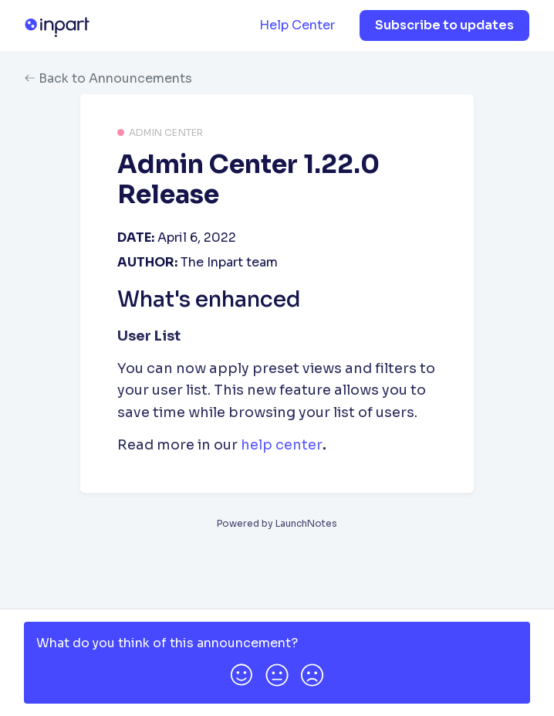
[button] (241, 672)
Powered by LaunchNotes (277, 523)
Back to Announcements (108, 78)
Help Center (297, 25)
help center (282, 444)
